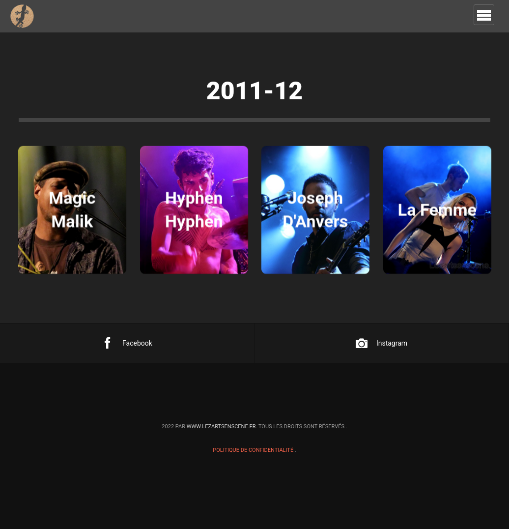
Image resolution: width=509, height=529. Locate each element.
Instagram (381, 343)
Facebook (127, 343)
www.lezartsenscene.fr (221, 426)
